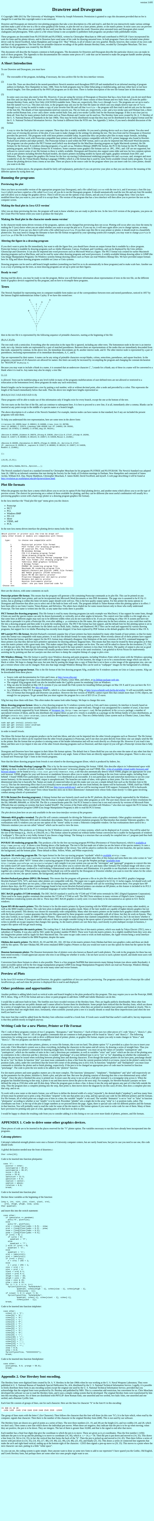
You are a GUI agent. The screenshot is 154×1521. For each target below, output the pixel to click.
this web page (42, 711)
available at (141, 868)
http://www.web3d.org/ (64, 812)
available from (113, 886)
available (107, 881)
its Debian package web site (106, 704)
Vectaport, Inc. (58, 734)
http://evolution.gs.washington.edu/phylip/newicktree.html (28, 492)
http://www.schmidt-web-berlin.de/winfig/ (105, 714)
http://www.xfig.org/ (67, 701)
